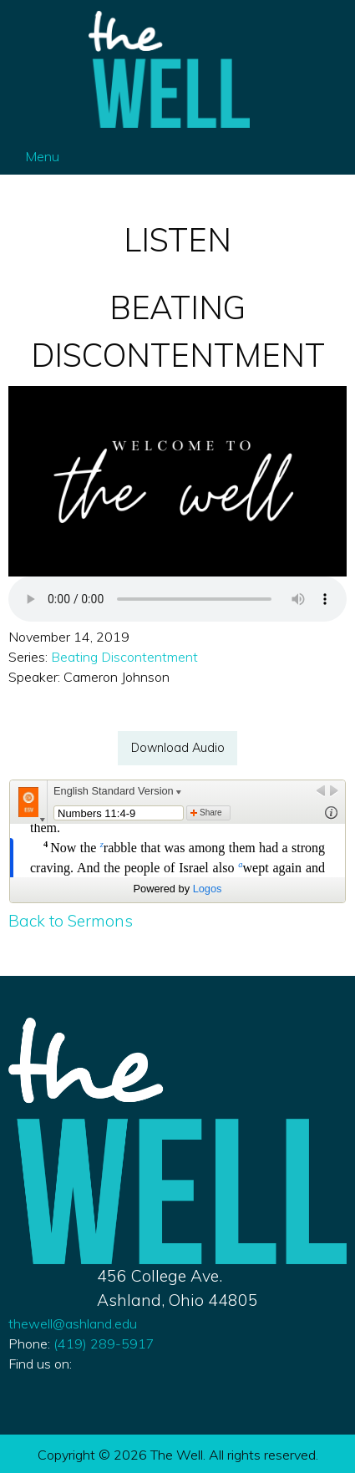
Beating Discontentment (124, 656)
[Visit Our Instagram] (75, 1383)
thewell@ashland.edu (72, 1323)
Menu (33, 156)
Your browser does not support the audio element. (177, 599)
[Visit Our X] (48, 1383)
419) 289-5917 (102, 1343)
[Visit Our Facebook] (21, 1383)
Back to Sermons (70, 921)
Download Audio (178, 747)
